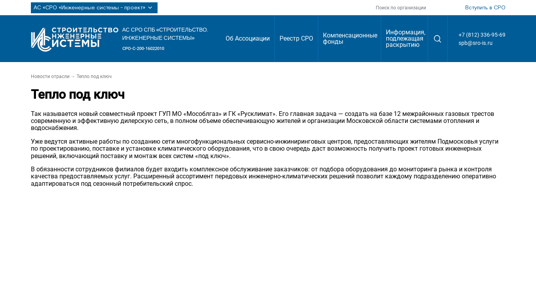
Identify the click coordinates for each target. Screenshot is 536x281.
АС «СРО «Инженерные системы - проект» (94, 7)
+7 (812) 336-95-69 (482, 35)
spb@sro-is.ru (476, 43)
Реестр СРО (296, 38)
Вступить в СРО (485, 7)
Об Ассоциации (248, 38)
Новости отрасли (50, 76)
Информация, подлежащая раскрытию (405, 38)
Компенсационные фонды (350, 38)
